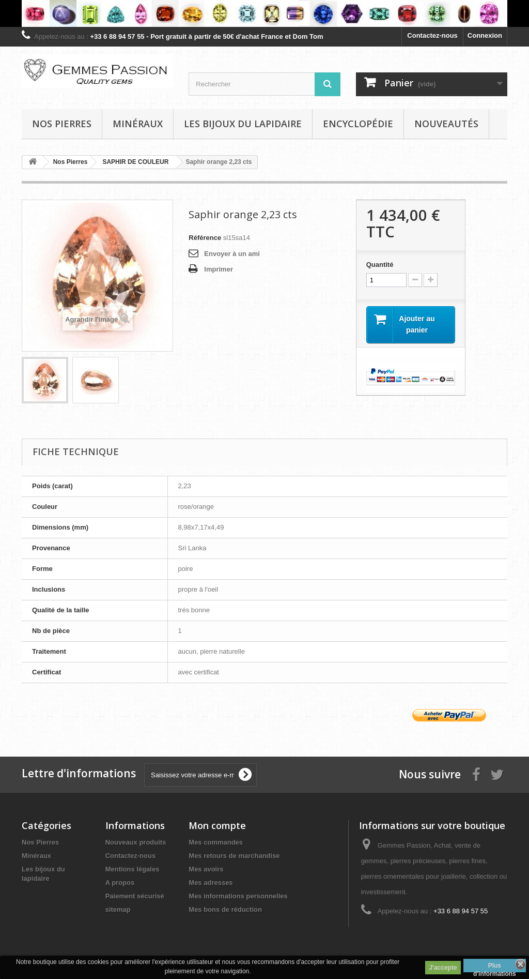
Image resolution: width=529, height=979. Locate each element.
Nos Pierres (40, 842)
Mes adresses (210, 882)
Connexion (485, 35)
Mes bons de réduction (225, 909)
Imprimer (218, 269)
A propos (120, 882)
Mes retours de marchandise (234, 856)
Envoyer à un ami (232, 254)
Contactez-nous (432, 35)
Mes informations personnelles (238, 896)
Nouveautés (446, 123)
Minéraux (138, 123)
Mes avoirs (206, 869)
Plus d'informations (494, 967)
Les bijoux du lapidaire (243, 123)
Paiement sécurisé (134, 896)
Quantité (380, 264)
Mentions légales (132, 869)
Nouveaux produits (135, 842)
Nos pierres (61, 123)
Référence (205, 238)
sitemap (118, 909)
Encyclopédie (358, 123)
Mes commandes (216, 842)
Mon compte (217, 825)
